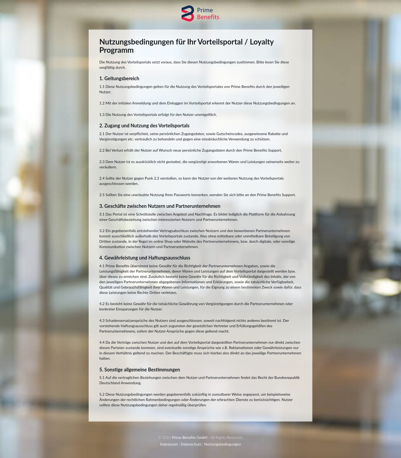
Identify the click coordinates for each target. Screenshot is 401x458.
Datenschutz (191, 444)
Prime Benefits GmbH (189, 437)
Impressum (169, 444)
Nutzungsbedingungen (222, 444)
